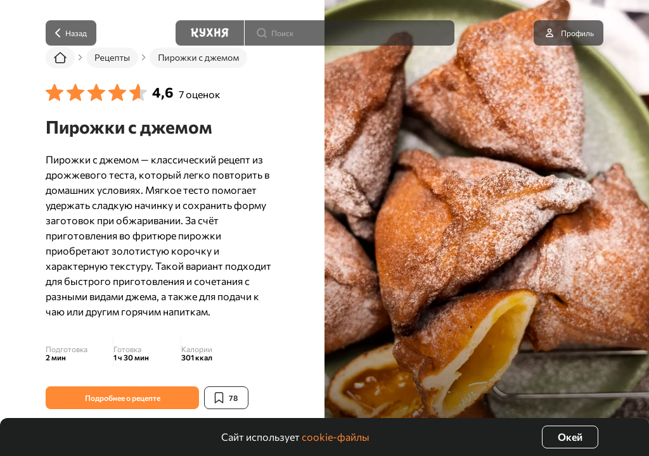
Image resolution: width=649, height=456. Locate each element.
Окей (570, 437)
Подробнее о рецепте (122, 397)
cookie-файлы (335, 437)
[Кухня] (210, 33)
